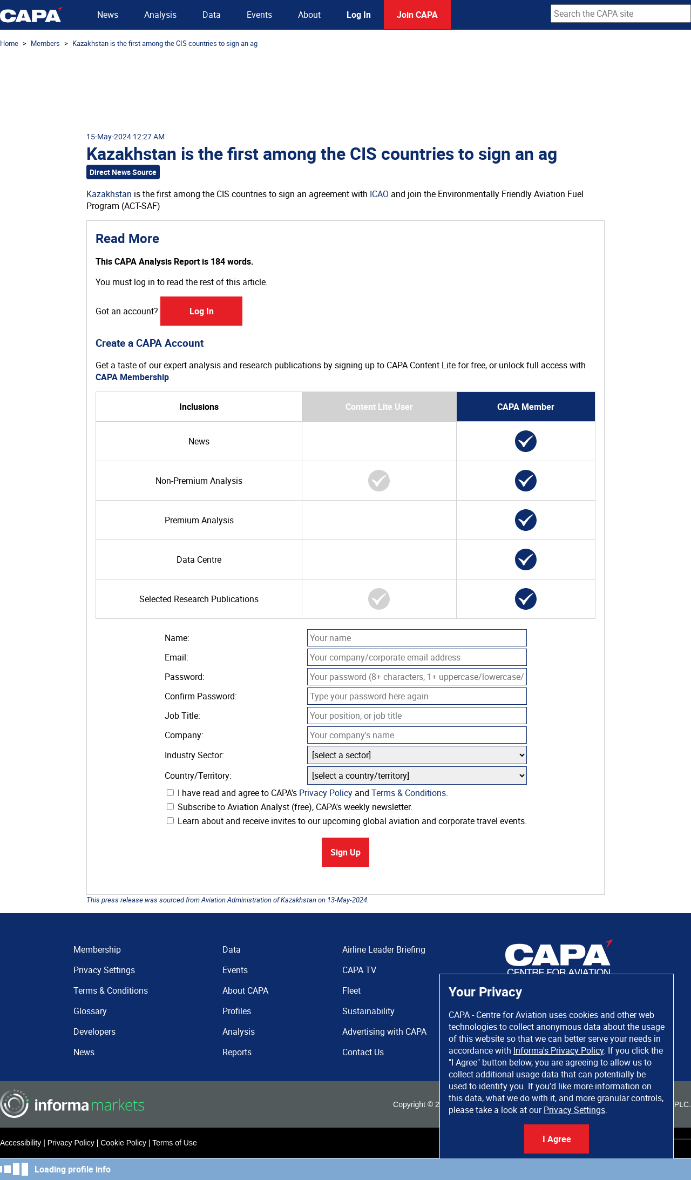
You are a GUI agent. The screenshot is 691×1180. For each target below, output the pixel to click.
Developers (94, 1031)
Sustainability (368, 1011)
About (309, 15)
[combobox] (621, 13)
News (107, 15)
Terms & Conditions (408, 793)
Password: (185, 677)
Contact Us (363, 1052)
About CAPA (245, 990)
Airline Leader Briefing (383, 949)
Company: (184, 735)
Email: (176, 657)
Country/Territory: (198, 775)
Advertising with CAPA (384, 1031)
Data (211, 15)
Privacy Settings (574, 1110)
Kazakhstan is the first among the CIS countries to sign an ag (165, 43)
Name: (177, 638)
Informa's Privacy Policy (558, 1050)
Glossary (90, 1011)
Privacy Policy (326, 793)
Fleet (351, 990)
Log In (359, 15)
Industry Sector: (194, 755)
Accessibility (20, 1142)
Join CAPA (417, 15)
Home (9, 43)
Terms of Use (174, 1142)
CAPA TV (359, 970)
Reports (237, 1052)
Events (259, 15)
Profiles (236, 1011)
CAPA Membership (132, 377)
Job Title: (182, 716)
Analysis (160, 15)
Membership (97, 949)
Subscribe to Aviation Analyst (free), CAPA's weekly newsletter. (289, 807)
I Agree (557, 1139)
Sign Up (345, 852)
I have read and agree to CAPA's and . (307, 793)
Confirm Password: (201, 696)
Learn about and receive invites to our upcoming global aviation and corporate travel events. (347, 821)
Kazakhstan (109, 194)
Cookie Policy (123, 1142)
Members (45, 43)
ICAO (379, 194)
